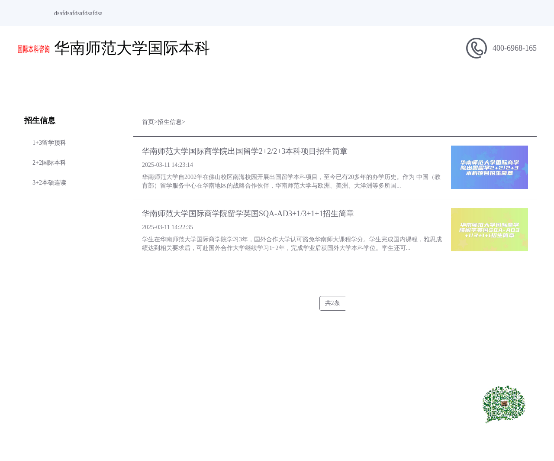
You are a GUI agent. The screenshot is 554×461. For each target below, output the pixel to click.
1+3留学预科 (49, 143)
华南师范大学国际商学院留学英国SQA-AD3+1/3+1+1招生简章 (248, 213)
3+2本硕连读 (49, 182)
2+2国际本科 (49, 162)
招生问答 (406, 85)
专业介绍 (354, 85)
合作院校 (458, 85)
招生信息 (199, 85)
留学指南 (303, 85)
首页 (148, 122)
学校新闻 (251, 85)
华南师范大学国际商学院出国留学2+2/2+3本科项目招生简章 (245, 151)
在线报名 (510, 85)
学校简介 (95, 85)
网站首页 (43, 85)
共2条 (332, 303)
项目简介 (147, 85)
